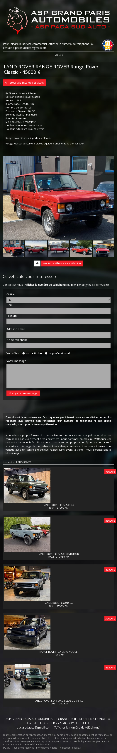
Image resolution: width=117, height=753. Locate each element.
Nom (9, 305)
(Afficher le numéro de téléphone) (69, 44)
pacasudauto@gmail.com (31, 48)
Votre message (16, 361)
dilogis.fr (76, 747)
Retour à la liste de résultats (24, 82)
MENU (59, 55)
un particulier (32, 353)
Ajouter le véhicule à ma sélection (62, 263)
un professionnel (57, 353)
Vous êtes (14, 353)
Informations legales (46, 747)
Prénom (11, 315)
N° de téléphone (17, 340)
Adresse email (15, 329)
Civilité (10, 294)
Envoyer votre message (23, 393)
